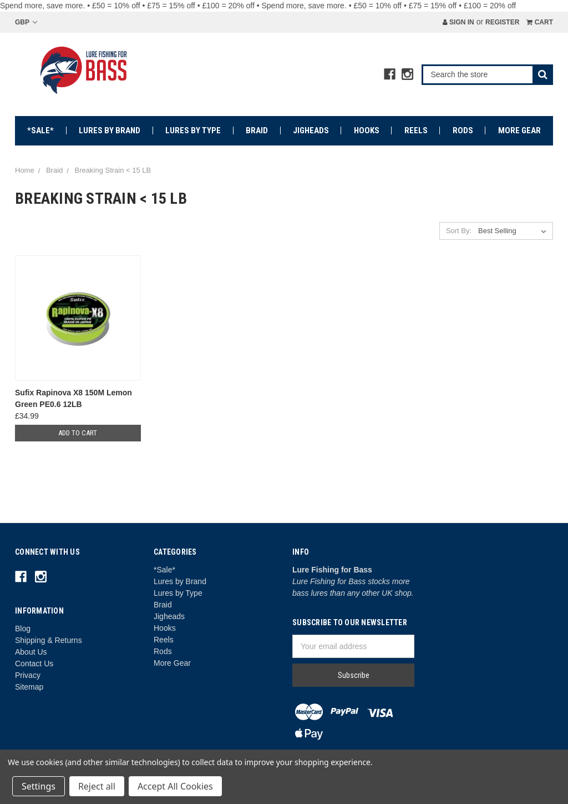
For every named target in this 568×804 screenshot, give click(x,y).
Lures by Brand (109, 130)
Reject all (96, 786)
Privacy (27, 675)
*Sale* (40, 130)
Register (502, 22)
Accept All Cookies (175, 786)
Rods (463, 130)
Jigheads (311, 130)
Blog (23, 628)
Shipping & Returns (48, 640)
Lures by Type (193, 130)
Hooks (366, 130)
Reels (416, 130)
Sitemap (29, 686)
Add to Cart (77, 433)
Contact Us (34, 663)
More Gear (519, 130)
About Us (31, 651)
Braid (257, 130)
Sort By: (458, 231)
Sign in (458, 22)
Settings (38, 786)
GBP (26, 22)
